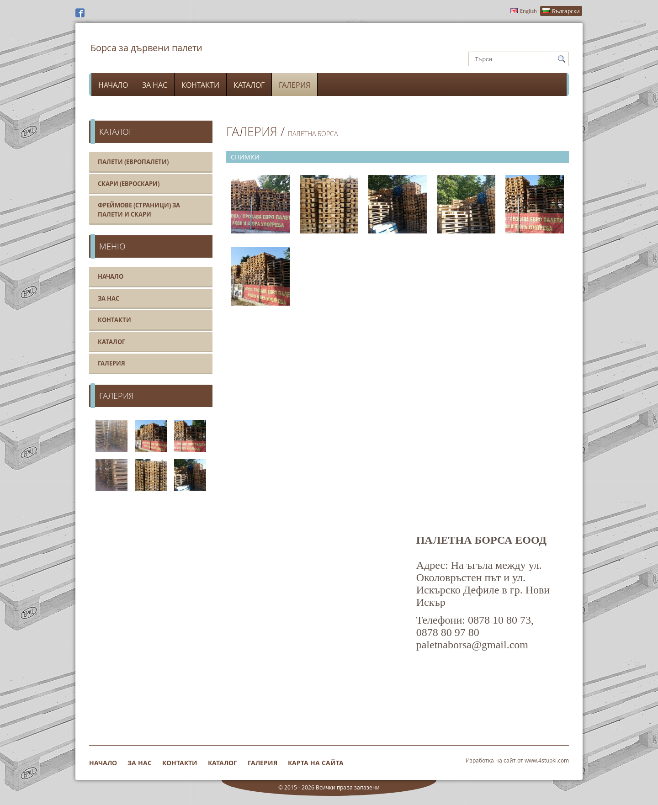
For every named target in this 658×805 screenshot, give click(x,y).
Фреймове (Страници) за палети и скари (139, 209)
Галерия (294, 85)
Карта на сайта (316, 762)
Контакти (200, 85)
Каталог (249, 85)
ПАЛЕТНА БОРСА (313, 133)
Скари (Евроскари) (128, 184)
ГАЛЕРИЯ (251, 131)
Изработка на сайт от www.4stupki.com (517, 760)
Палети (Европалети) (133, 162)
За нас (154, 85)
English (528, 10)
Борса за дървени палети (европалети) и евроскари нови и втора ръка (146, 54)
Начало (113, 85)
